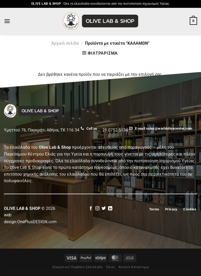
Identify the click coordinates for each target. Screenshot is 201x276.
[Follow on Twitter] (104, 208)
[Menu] (7, 21)
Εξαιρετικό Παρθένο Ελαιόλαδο (77, 267)
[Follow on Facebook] (91, 208)
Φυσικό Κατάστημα (134, 267)
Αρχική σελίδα (65, 43)
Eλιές (110, 267)
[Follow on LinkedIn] (110, 208)
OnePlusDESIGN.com (37, 221)
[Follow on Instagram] (97, 208)
